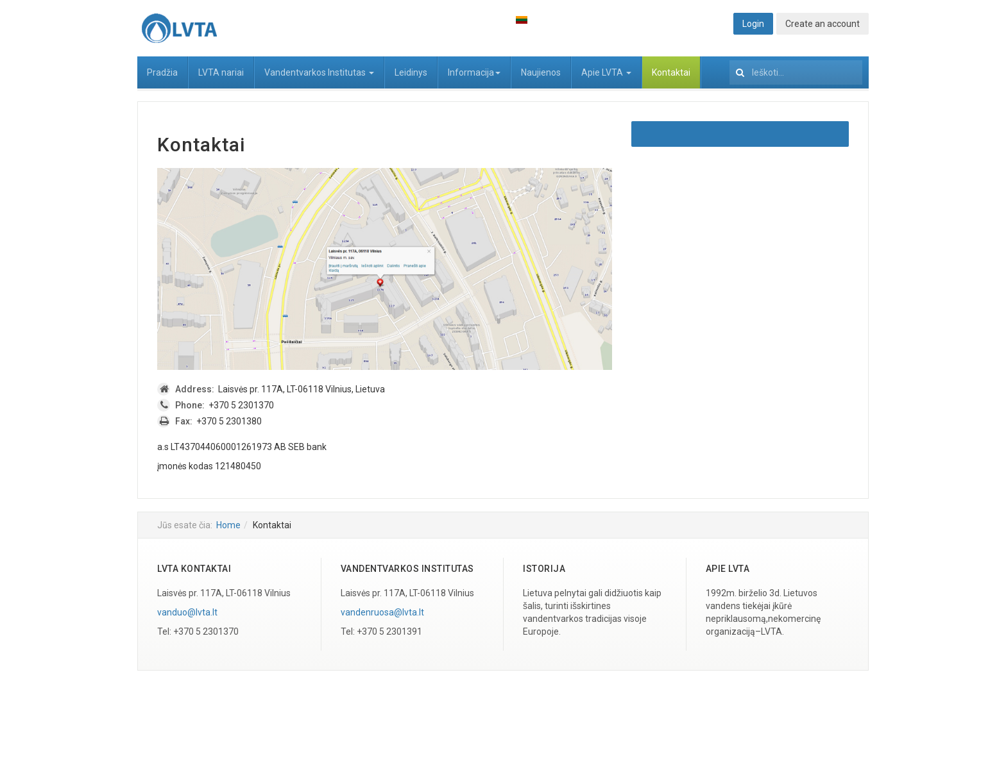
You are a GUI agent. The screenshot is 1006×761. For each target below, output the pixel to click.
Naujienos (541, 72)
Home (228, 525)
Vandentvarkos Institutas (319, 72)
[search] (795, 72)
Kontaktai (671, 72)
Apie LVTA (606, 72)
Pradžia (162, 72)
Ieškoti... (729, 56)
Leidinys (411, 72)
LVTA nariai (221, 72)
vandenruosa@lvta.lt (382, 612)
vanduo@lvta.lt (187, 612)
